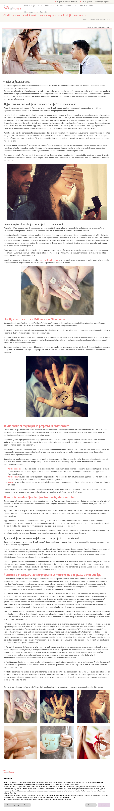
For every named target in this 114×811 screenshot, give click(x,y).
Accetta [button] (104, 805)
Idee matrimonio (31, 12)
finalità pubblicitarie (16, 791)
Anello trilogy (13, 477)
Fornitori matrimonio (65, 5)
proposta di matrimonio (48, 260)
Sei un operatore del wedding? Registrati (94, 2)
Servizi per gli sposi (32, 5)
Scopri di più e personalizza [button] (17, 805)
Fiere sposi (49, 5)
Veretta (11, 482)
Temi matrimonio (86, 5)
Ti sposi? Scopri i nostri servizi (66, 2)
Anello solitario (14, 469)
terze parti (35, 786)
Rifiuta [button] (90, 805)
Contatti (43, 12)
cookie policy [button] (74, 784)
